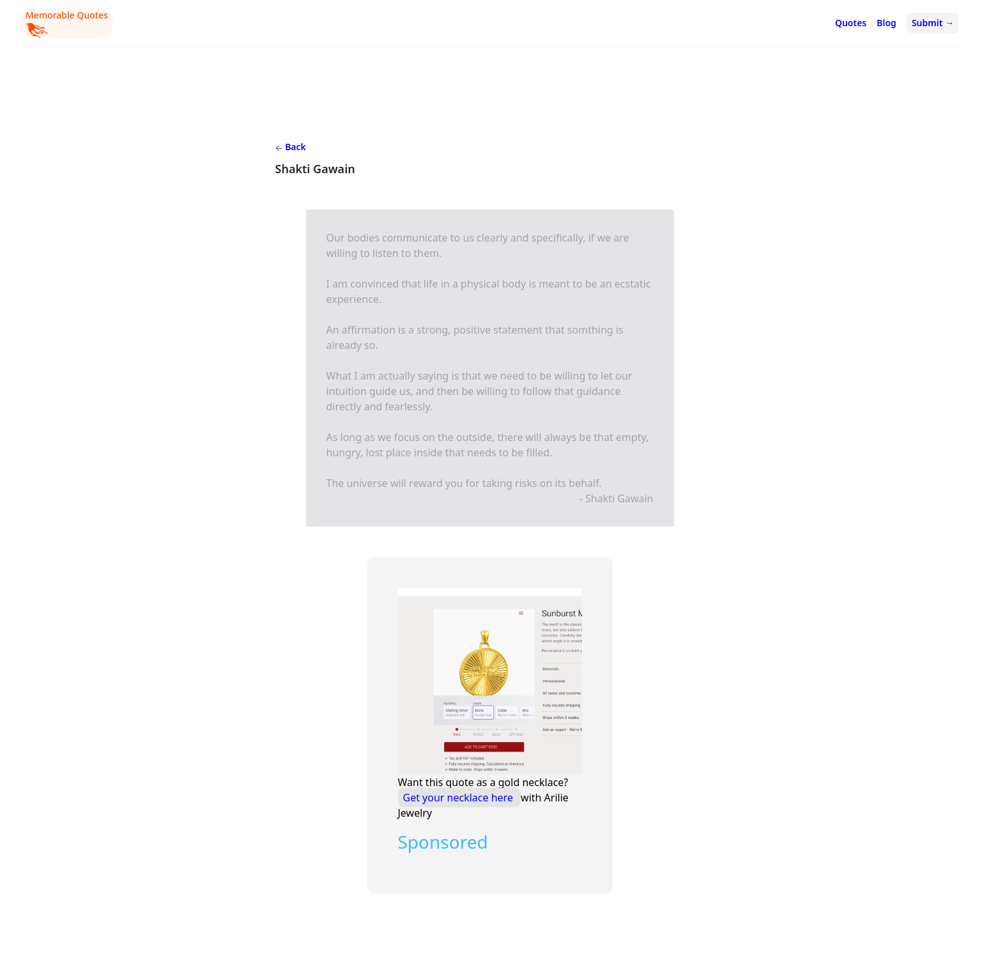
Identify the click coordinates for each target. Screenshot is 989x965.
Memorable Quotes (67, 23)
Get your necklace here (459, 798)
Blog (886, 23)
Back (290, 147)
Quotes (850, 23)
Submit (933, 23)
